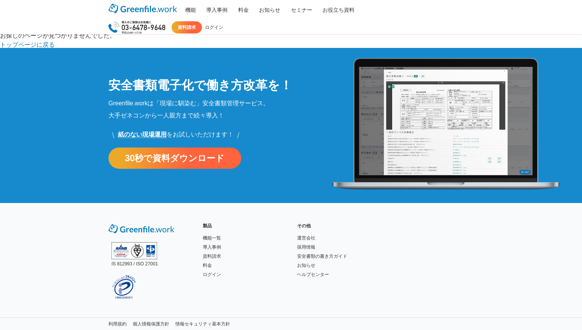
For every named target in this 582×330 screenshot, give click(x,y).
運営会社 (306, 238)
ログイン (461, 10)
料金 (232, 10)
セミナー (282, 10)
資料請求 (434, 10)
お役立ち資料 (315, 10)
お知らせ (254, 10)
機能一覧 (212, 238)
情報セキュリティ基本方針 (202, 324)
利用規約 (117, 324)
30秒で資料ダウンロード (179, 158)
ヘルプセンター (313, 274)
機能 (188, 10)
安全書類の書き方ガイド (322, 256)
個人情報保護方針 (151, 324)
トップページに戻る (27, 44)
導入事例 (210, 10)
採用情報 (306, 247)
